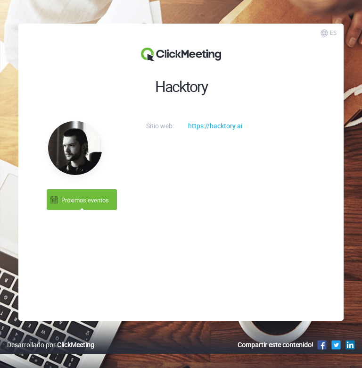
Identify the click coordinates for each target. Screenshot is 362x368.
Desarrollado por (50, 344)
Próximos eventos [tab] (79, 199)
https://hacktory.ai (215, 125)
